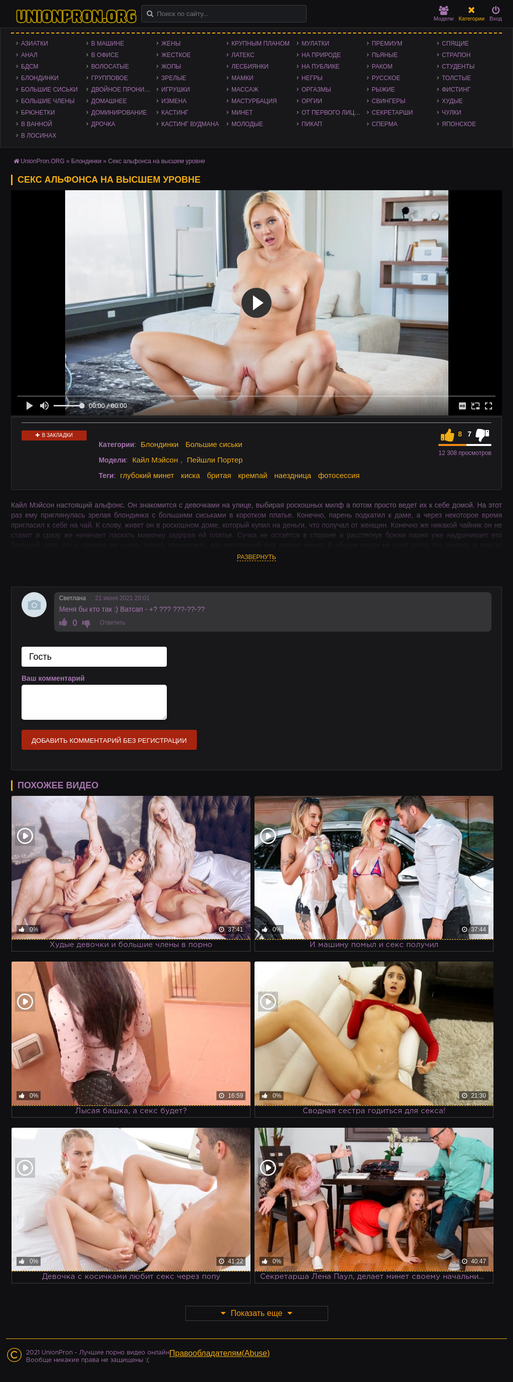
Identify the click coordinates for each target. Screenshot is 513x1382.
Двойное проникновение (123, 89)
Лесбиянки (250, 66)
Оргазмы (316, 89)
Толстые (456, 78)
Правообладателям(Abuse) (219, 1353)
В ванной (36, 124)
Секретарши (392, 112)
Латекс (242, 55)
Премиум (387, 43)
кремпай (252, 475)
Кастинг (174, 112)
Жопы (171, 66)
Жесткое (176, 55)
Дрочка (103, 124)
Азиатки (34, 43)
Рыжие (383, 89)
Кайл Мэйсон (155, 459)
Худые (452, 101)
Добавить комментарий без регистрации (109, 740)
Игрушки (175, 89)
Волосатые (110, 66)
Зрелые (173, 78)
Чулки (451, 112)
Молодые (247, 124)
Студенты (458, 66)
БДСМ (30, 66)
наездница (293, 475)
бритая (219, 475)
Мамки (242, 78)
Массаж (245, 89)
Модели (444, 14)
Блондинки (40, 78)
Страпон (456, 55)
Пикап (312, 124)
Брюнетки (38, 112)
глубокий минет (147, 475)
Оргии (312, 101)
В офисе (105, 55)
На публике (321, 66)
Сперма (384, 124)
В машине (107, 43)
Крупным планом (260, 43)
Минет (242, 112)
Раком (382, 66)
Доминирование (119, 112)
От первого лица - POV (334, 112)
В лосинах (39, 135)
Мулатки (315, 43)
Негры (312, 78)
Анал (29, 55)
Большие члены (48, 101)
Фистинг (456, 89)
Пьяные (385, 55)
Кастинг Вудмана (190, 124)
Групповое (109, 78)
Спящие (455, 43)
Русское (386, 78)
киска (190, 475)
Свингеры (388, 101)
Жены (170, 43)
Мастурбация (254, 101)
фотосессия (339, 475)
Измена (174, 101)
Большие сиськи (49, 89)
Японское (459, 124)
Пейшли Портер (214, 459)
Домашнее (109, 101)
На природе (321, 55)
